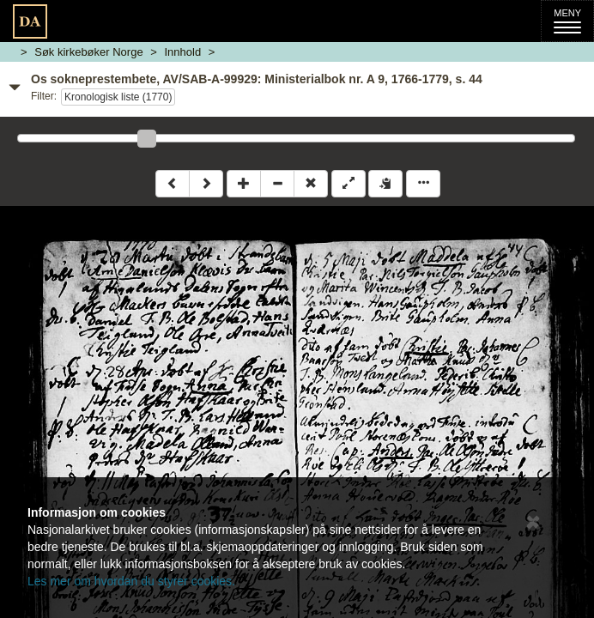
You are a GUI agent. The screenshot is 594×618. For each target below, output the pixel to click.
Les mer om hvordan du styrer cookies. (131, 581)
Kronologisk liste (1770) (118, 97)
